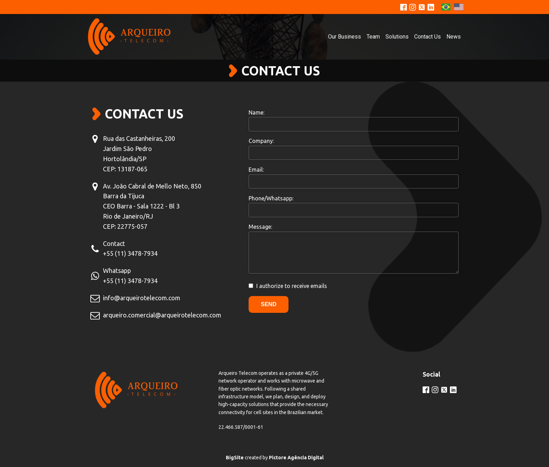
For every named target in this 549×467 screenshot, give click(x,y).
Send (268, 304)
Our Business (344, 36)
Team (373, 36)
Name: (256, 112)
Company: (261, 141)
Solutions (397, 36)
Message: (260, 227)
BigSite (235, 457)
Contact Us (427, 36)
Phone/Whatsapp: (271, 198)
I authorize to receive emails (291, 286)
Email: (256, 169)
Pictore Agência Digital (296, 457)
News (453, 36)
